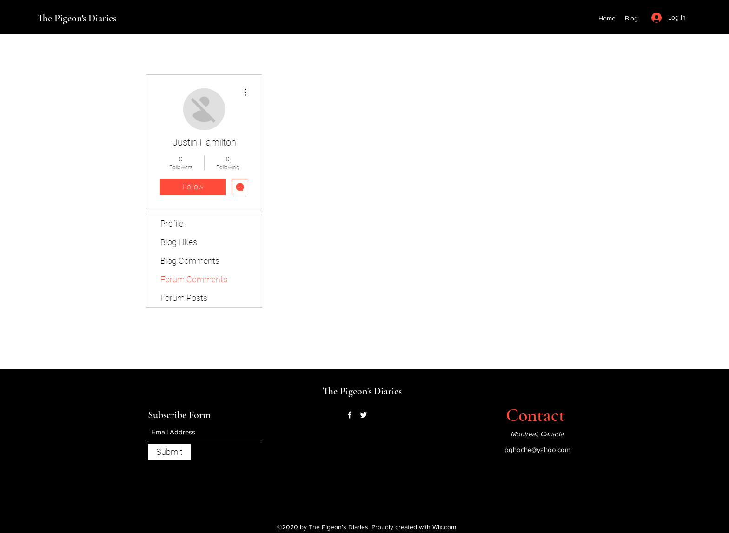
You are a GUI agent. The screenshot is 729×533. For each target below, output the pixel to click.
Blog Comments (189, 261)
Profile (171, 223)
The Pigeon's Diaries (76, 18)
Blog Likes (178, 242)
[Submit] (169, 452)
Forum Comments (193, 279)
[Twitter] (363, 415)
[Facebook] (349, 415)
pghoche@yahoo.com (537, 449)
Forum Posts (183, 298)
